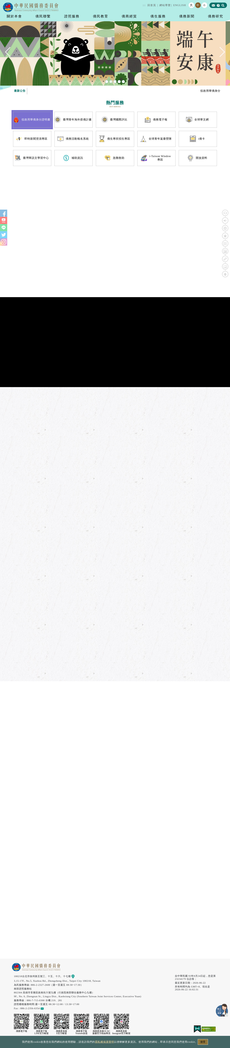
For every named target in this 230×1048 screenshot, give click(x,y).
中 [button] (197, 5)
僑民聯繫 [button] (43, 16)
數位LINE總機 (222, 1010)
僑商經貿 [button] (129, 16)
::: (144, 5)
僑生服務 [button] (158, 16)
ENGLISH (179, 5)
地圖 (75, 976)
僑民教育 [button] (100, 16)
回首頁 (151, 5)
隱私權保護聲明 (104, 1041)
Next (220, 53)
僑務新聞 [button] (187, 16)
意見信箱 (47, 1008)
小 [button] (204, 5)
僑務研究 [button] (215, 16)
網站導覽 (165, 5)
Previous (10, 53)
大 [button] (191, 5)
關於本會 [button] (14, 16)
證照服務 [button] (72, 16)
